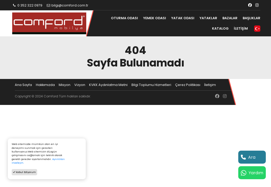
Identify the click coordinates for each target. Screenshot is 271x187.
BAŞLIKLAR (251, 18)
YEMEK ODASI (154, 18)
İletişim (210, 85)
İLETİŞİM (241, 28)
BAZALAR (229, 18)
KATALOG (220, 28)
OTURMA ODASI (124, 18)
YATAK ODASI (182, 18)
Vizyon (79, 85)
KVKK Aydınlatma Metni (108, 85)
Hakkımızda (45, 85)
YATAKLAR (208, 18)
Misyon (64, 85)
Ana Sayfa (23, 85)
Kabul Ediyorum (24, 172)
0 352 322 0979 (27, 5)
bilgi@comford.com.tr (67, 5)
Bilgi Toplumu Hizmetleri (151, 85)
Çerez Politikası (187, 85)
